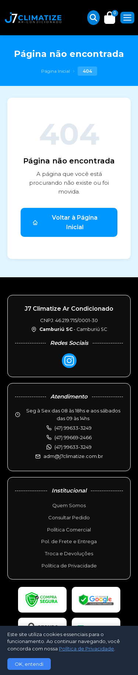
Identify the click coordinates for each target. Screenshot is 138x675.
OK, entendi (29, 664)
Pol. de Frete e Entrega (69, 541)
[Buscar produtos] (93, 17)
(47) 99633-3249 (73, 447)
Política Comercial (69, 530)
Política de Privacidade (69, 565)
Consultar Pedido (69, 517)
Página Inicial (55, 71)
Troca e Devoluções (69, 553)
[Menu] (127, 18)
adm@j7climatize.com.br (73, 456)
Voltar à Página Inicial (65, 222)
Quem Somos (69, 505)
